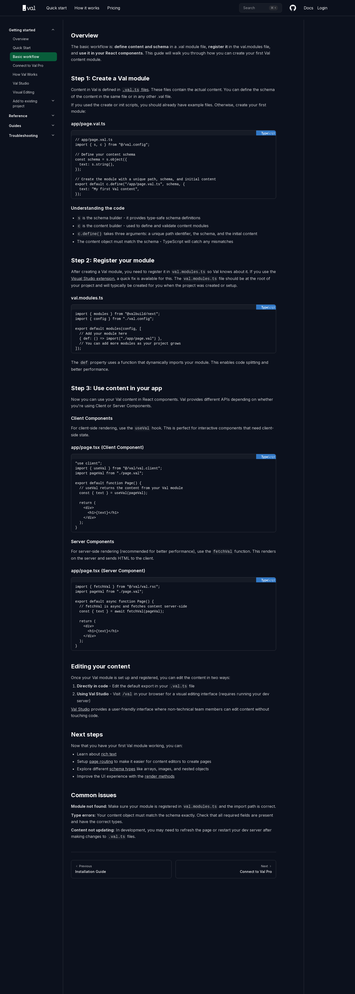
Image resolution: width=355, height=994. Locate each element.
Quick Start (22, 48)
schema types (122, 768)
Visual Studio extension (92, 278)
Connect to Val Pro (28, 65)
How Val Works (25, 74)
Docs (308, 7)
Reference (18, 116)
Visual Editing (23, 92)
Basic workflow (26, 57)
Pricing (113, 7)
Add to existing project (25, 103)
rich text (108, 754)
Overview (21, 39)
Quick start (56, 7)
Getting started (22, 30)
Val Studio (21, 83)
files (135, 89)
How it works (86, 7)
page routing (101, 761)
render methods (160, 776)
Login (322, 7)
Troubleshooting (23, 135)
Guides (15, 126)
